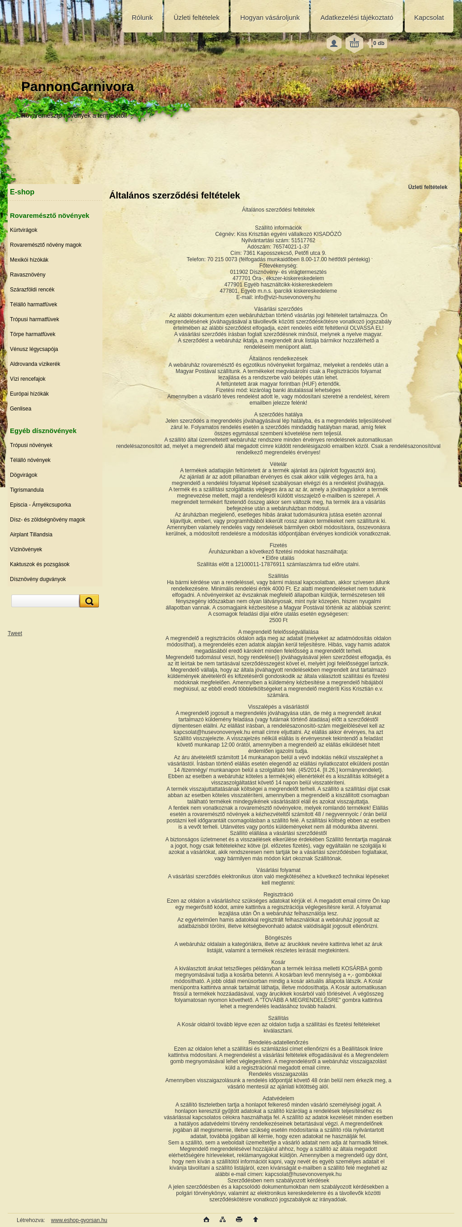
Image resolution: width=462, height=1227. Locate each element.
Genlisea (20, 409)
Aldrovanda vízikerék (35, 364)
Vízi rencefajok (28, 379)
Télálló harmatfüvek (33, 304)
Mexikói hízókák (29, 260)
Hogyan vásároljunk (270, 17)
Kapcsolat (429, 17)
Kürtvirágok (23, 230)
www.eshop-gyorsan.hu (79, 1220)
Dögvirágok (23, 475)
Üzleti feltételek (197, 17)
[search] (88, 601)
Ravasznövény (28, 275)
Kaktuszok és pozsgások (39, 564)
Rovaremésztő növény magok (46, 245)
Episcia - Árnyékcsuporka (40, 505)
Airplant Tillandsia (31, 534)
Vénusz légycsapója (34, 349)
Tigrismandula (27, 490)
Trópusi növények (31, 445)
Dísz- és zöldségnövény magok (47, 520)
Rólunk (142, 17)
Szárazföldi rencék (32, 289)
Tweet (15, 633)
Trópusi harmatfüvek (34, 319)
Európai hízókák (29, 394)
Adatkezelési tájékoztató (356, 17)
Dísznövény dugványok (38, 579)
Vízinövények (26, 549)
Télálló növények (30, 460)
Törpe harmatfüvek (32, 334)
